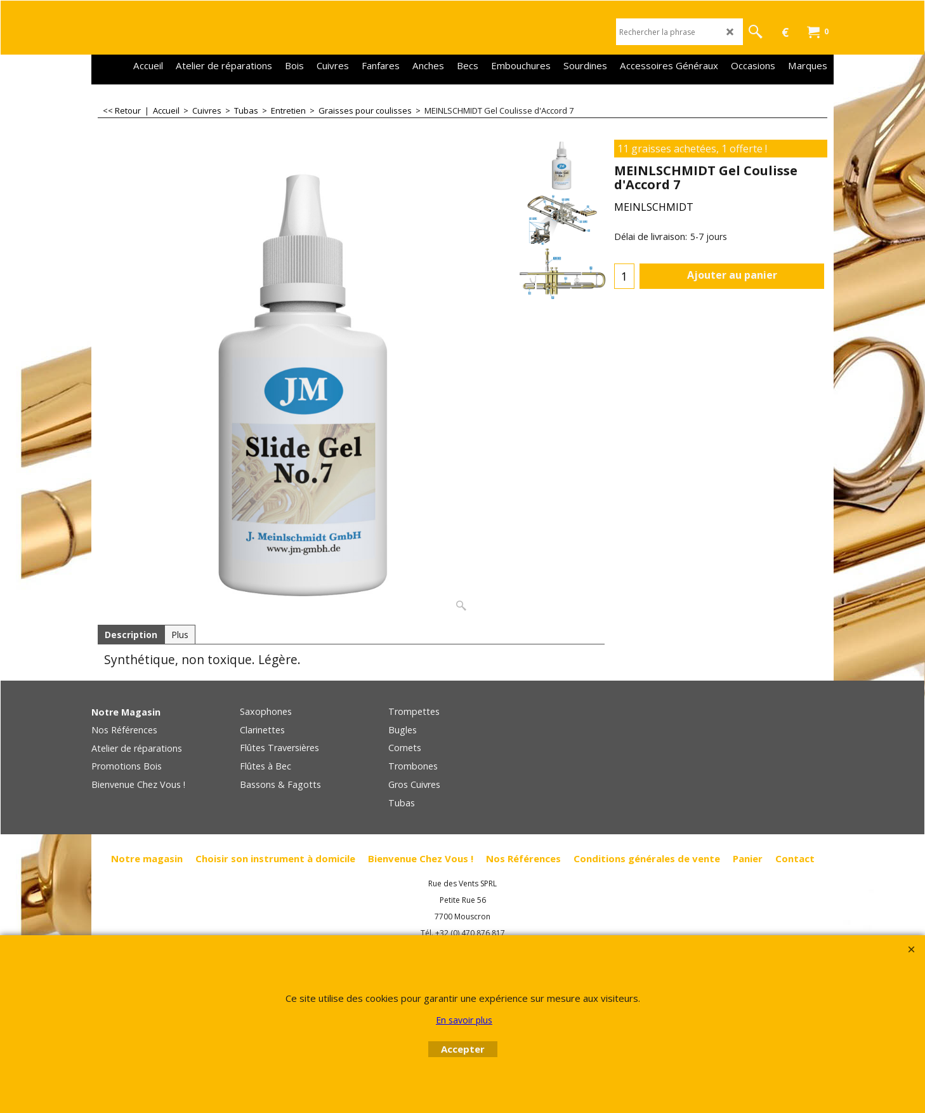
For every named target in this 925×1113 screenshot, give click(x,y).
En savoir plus (464, 1020)
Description (131, 635)
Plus (179, 635)
